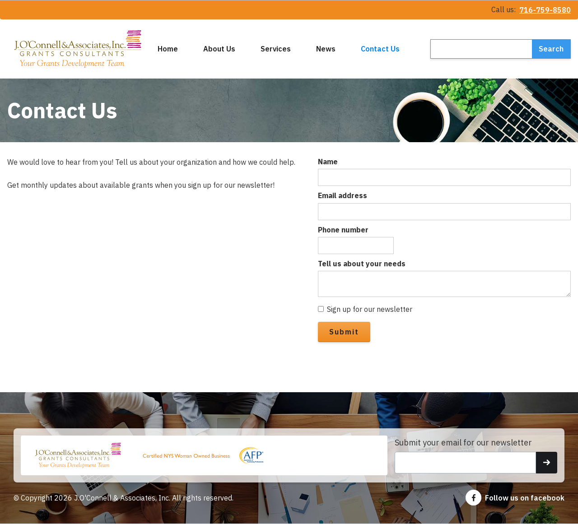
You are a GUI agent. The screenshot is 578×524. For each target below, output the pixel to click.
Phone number (343, 229)
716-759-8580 (545, 9)
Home (168, 48)
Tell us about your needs (362, 263)
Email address (342, 195)
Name (328, 161)
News (326, 48)
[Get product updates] (465, 462)
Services (276, 48)
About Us (219, 48)
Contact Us (380, 48)
